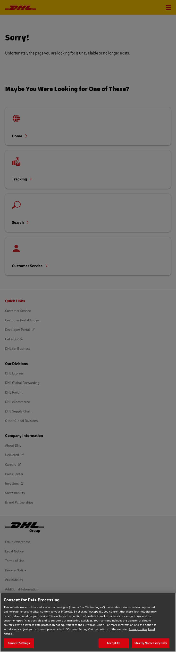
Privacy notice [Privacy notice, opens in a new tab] (138, 629)
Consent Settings (19, 643)
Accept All (113, 643)
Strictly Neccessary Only (150, 643)
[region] (88, 622)
